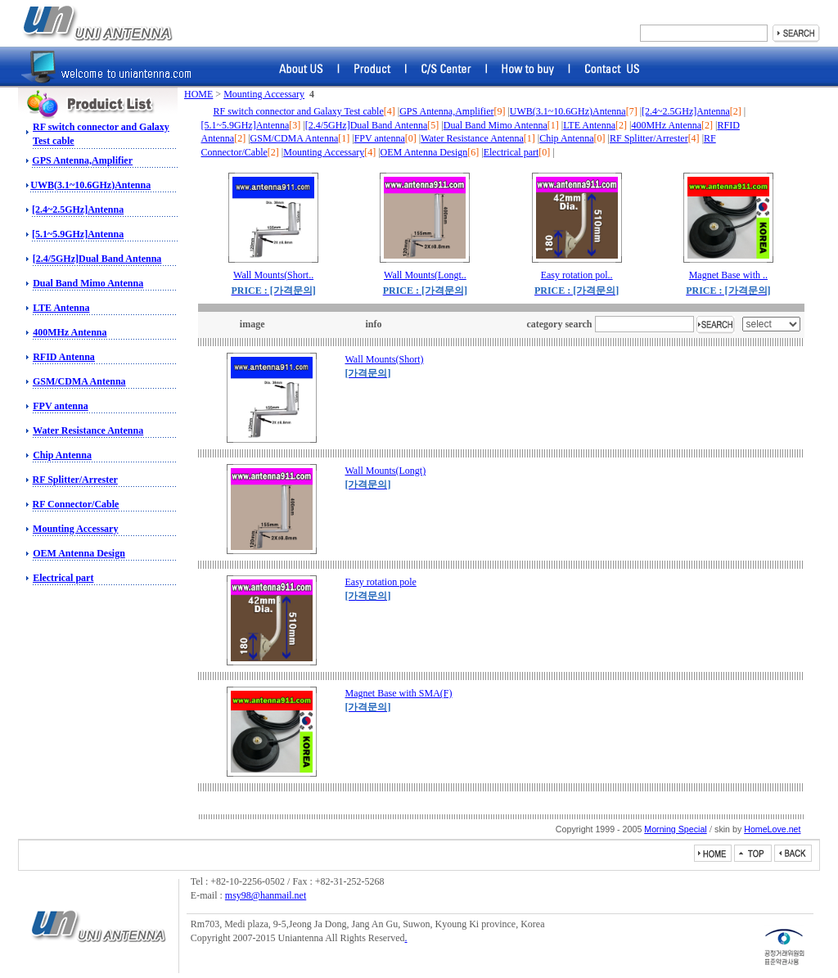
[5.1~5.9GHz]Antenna (78, 234)
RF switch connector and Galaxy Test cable (299, 111)
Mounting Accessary (75, 528)
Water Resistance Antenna (88, 430)
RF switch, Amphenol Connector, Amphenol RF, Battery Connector (97, 23)
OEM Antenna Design (79, 553)
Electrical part (63, 578)
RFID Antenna (64, 357)
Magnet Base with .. (728, 275)
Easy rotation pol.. (577, 275)
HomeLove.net (772, 829)
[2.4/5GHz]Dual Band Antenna (97, 258)
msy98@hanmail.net (265, 895)
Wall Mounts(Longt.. (425, 275)
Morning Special (675, 829)
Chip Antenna (62, 455)
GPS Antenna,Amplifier (82, 160)
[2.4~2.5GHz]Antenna (78, 209)
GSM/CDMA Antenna (79, 381)
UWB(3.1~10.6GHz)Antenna (90, 185)
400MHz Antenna (69, 332)
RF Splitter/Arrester (75, 479)
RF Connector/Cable (76, 504)
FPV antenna (60, 406)
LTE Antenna (61, 307)
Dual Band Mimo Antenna (88, 283)
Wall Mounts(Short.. (273, 275)
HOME (198, 94)
